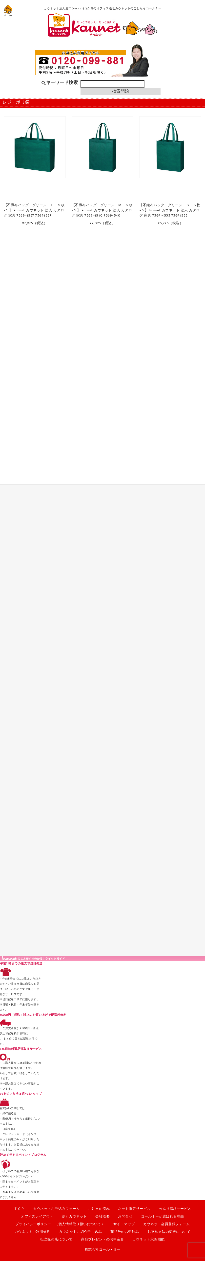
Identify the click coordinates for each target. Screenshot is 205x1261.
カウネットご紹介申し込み (80, 1232)
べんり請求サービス (175, 1209)
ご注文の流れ (99, 1209)
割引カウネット (74, 1217)
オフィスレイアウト (37, 1217)
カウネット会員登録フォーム (166, 1224)
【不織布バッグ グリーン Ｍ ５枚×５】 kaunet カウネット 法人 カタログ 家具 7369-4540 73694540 (102, 210)
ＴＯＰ (19, 1209)
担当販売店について (56, 1239)
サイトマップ (124, 1224)
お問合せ (125, 1217)
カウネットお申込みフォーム (56, 1209)
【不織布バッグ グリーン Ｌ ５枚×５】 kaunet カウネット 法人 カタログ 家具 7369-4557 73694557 (34, 210)
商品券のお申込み (124, 1232)
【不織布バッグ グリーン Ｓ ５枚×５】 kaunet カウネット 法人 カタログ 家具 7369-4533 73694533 (169, 210)
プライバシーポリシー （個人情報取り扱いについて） (60, 1224)
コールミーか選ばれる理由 (162, 1217)
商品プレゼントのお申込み (102, 1239)
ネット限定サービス (134, 1209)
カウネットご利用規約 (32, 1232)
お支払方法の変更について (168, 1232)
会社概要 (102, 1217)
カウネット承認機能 (148, 1239)
